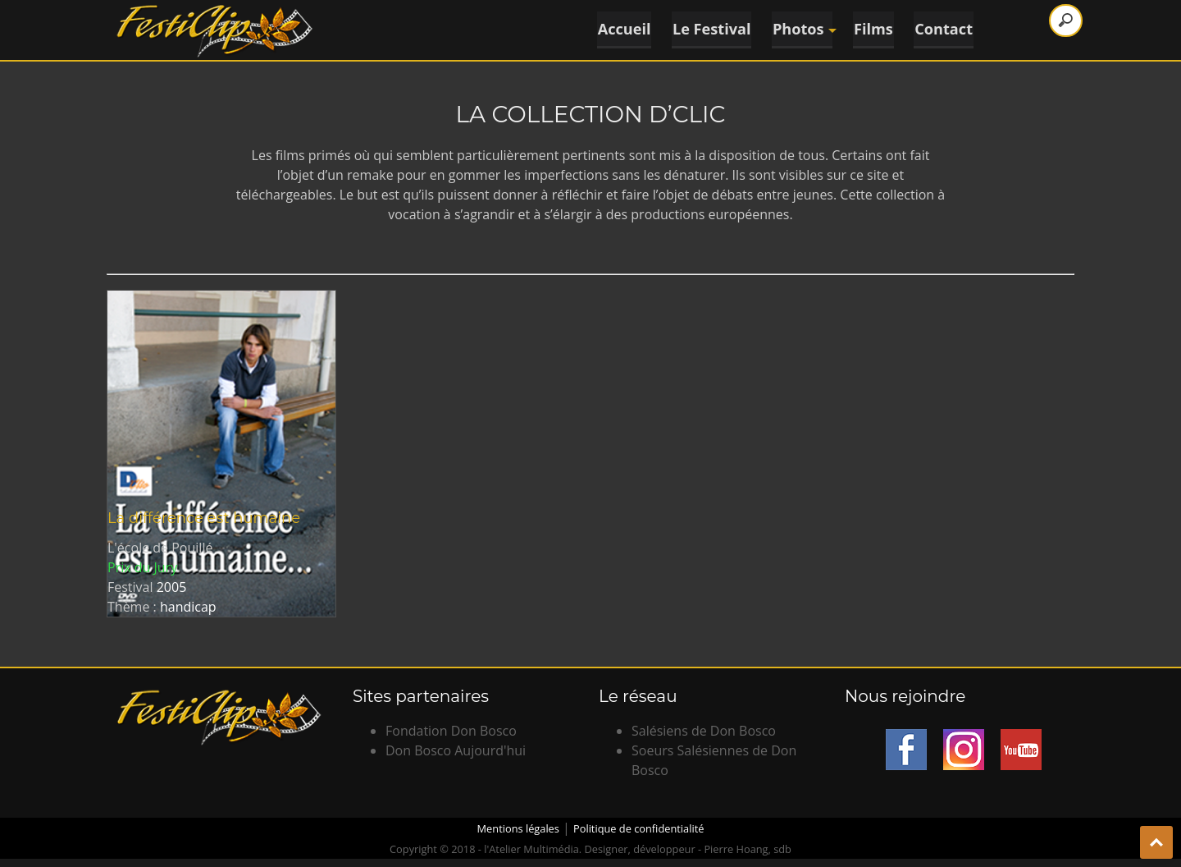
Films (874, 28)
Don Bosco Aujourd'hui (455, 750)
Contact (945, 28)
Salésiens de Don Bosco (704, 731)
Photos (802, 28)
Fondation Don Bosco (451, 731)
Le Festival (709, 28)
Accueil (621, 28)
